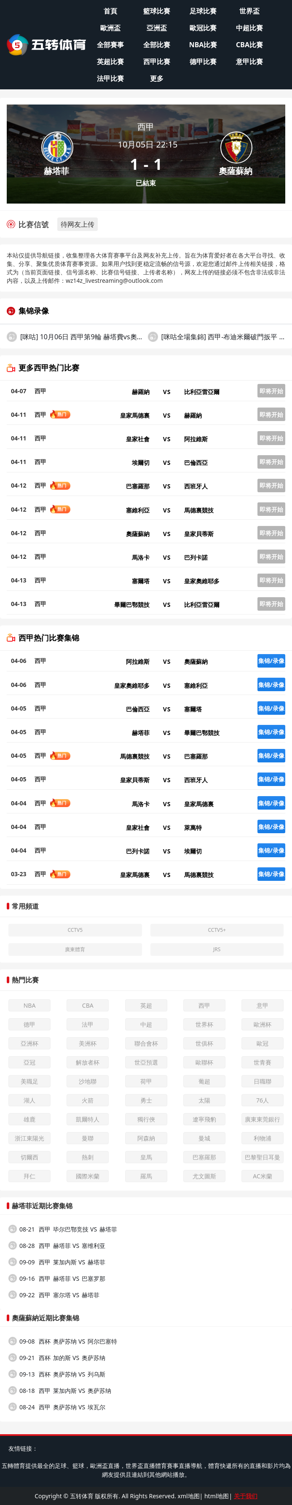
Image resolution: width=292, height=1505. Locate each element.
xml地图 (189, 1496)
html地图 (216, 1496)
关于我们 (245, 1496)
